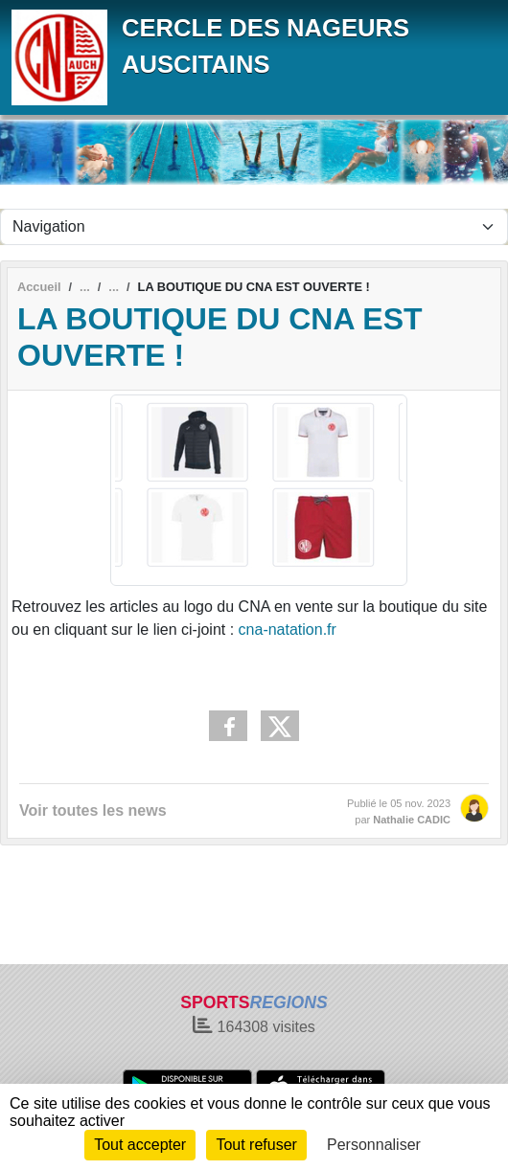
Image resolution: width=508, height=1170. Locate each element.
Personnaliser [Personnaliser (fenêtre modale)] (374, 1144)
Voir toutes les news (93, 810)
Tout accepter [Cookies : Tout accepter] (140, 1144)
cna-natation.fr (287, 629)
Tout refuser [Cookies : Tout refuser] (256, 1144)
